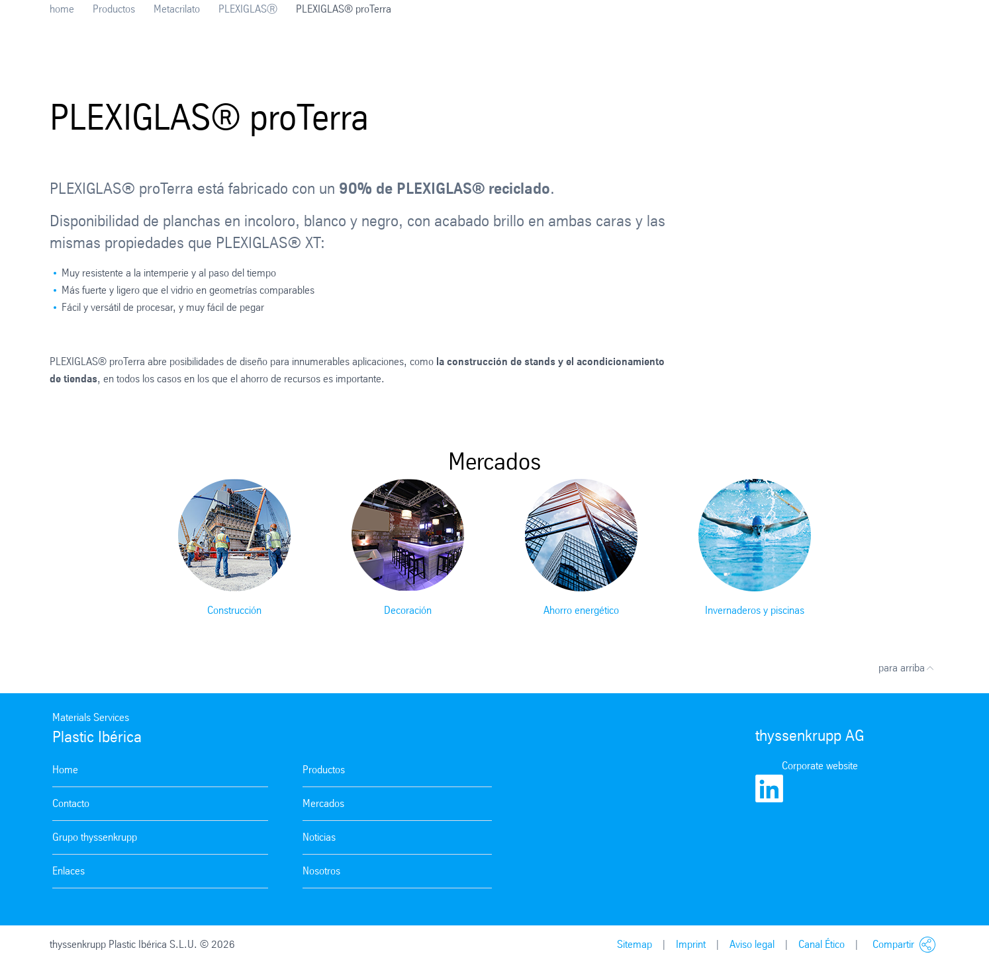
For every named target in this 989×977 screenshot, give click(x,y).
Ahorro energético (581, 610)
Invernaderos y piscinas (754, 610)
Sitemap (634, 944)
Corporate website (820, 765)
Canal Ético (821, 944)
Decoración (408, 610)
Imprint (691, 944)
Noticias (319, 837)
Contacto (70, 803)
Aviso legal (752, 944)
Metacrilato (177, 9)
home (62, 9)
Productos (114, 9)
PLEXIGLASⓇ (247, 9)
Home (65, 769)
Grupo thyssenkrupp (94, 837)
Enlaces (68, 871)
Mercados (323, 803)
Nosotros (321, 871)
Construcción (234, 610)
